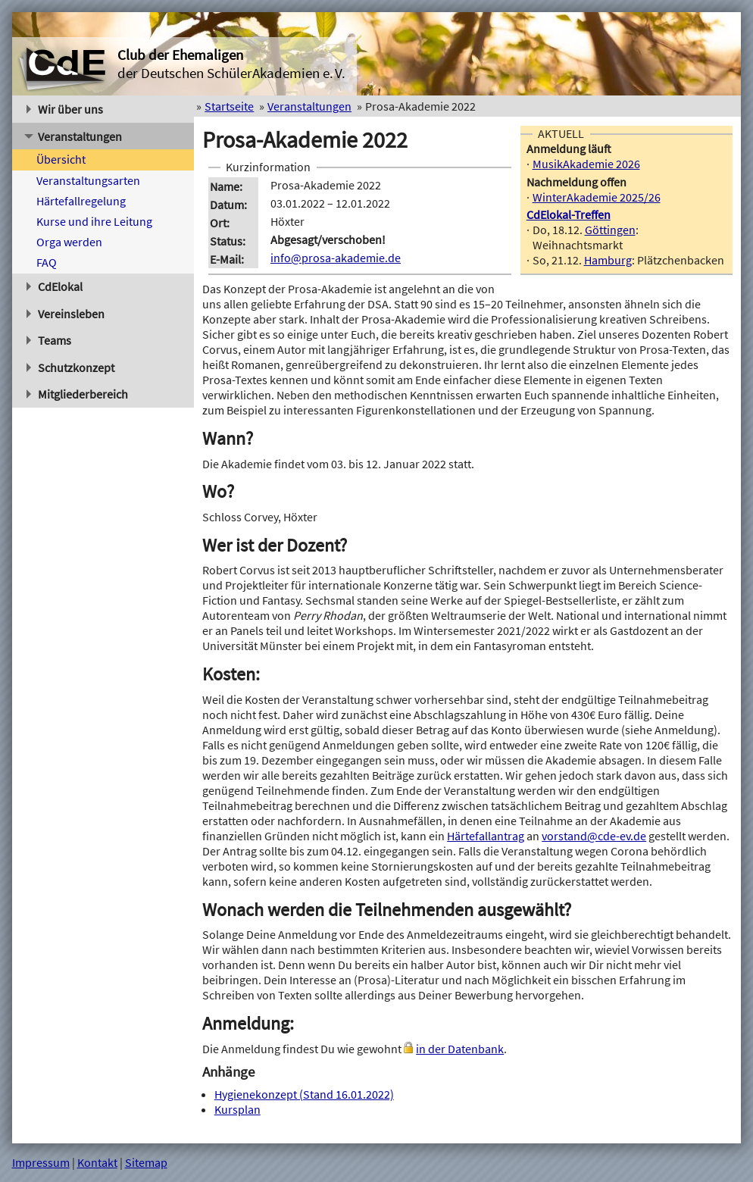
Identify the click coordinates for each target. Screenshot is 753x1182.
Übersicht (61, 159)
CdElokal (55, 286)
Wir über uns (65, 109)
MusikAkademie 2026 (586, 163)
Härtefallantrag (485, 835)
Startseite (229, 106)
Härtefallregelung (81, 200)
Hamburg (608, 259)
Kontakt (97, 1162)
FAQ (46, 262)
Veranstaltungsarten (88, 180)
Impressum (41, 1162)
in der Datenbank (460, 1048)
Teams (49, 340)
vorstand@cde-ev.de (594, 835)
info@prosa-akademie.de (335, 257)
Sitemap (146, 1162)
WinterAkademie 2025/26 (597, 197)
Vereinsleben (66, 313)
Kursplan (237, 1109)
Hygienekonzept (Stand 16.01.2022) (304, 1094)
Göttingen (610, 229)
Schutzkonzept (71, 367)
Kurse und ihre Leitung (94, 221)
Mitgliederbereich (78, 394)
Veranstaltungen (73, 136)
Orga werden (69, 241)
